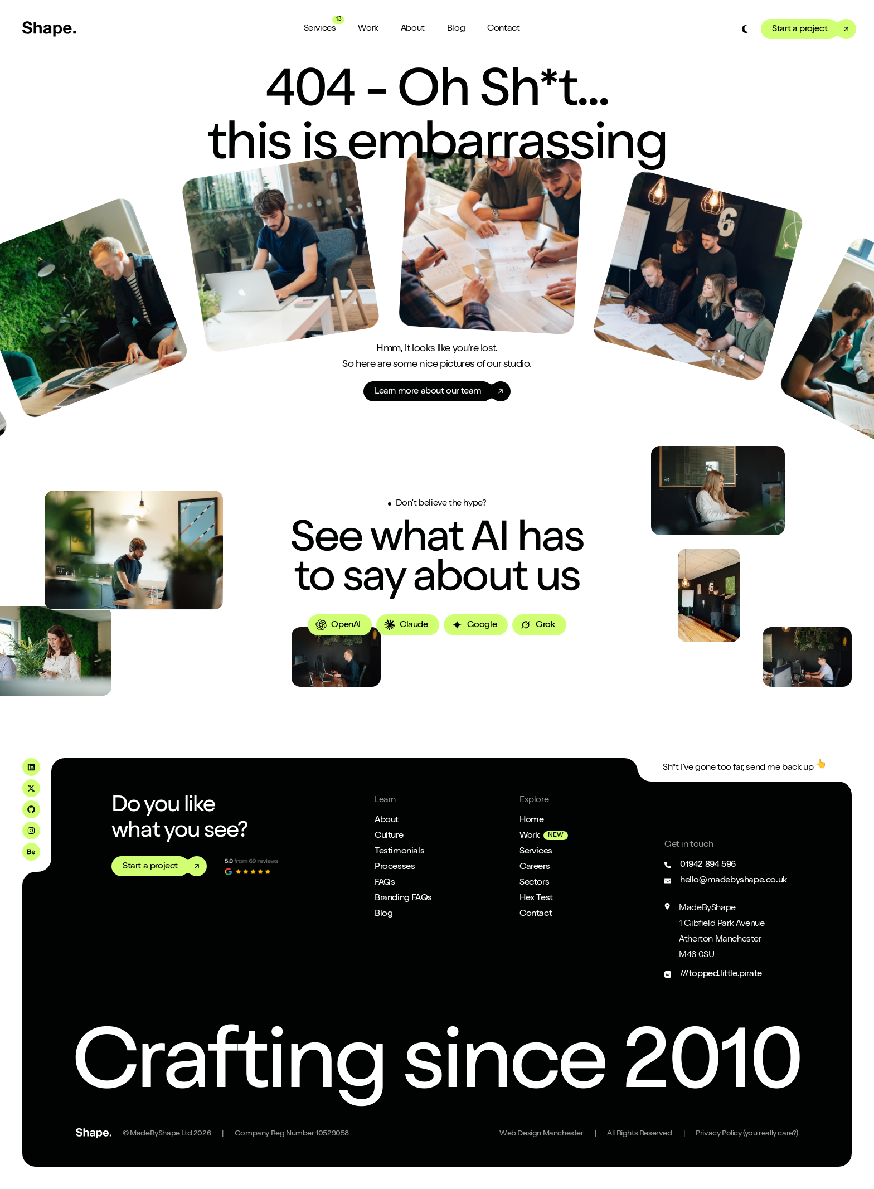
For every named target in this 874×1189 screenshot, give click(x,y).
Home (531, 820)
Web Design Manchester (541, 1134)
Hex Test (536, 898)
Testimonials (399, 851)
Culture (389, 836)
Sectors (534, 883)
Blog (456, 29)
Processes (395, 867)
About (413, 29)
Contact (503, 29)
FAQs (385, 883)
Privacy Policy (747, 1134)
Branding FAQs (403, 898)
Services (320, 29)
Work (368, 29)
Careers (534, 867)
